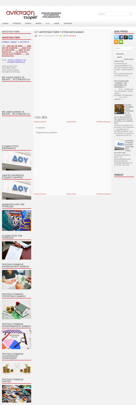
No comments (71, 36)
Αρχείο (119, 57)
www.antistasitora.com (123, 60)
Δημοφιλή (120, 54)
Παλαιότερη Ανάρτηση (103, 121)
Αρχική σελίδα (71, 121)
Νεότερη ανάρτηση (40, 121)
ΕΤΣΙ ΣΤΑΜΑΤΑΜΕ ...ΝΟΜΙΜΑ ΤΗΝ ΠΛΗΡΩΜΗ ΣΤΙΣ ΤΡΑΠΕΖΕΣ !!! (121, 84)
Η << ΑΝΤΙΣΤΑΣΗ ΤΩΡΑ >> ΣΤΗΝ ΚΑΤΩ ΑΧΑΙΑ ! (59, 32)
